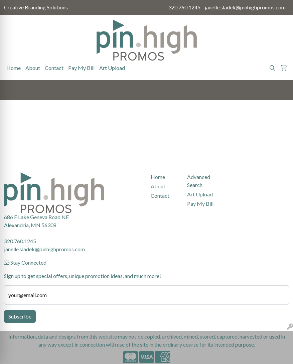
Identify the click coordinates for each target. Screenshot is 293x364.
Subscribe (19, 316)
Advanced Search (198, 181)
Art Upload (112, 68)
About (32, 68)
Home (13, 68)
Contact (54, 68)
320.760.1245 (184, 7)
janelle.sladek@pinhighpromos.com (245, 7)
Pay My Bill (81, 68)
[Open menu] (279, 90)
